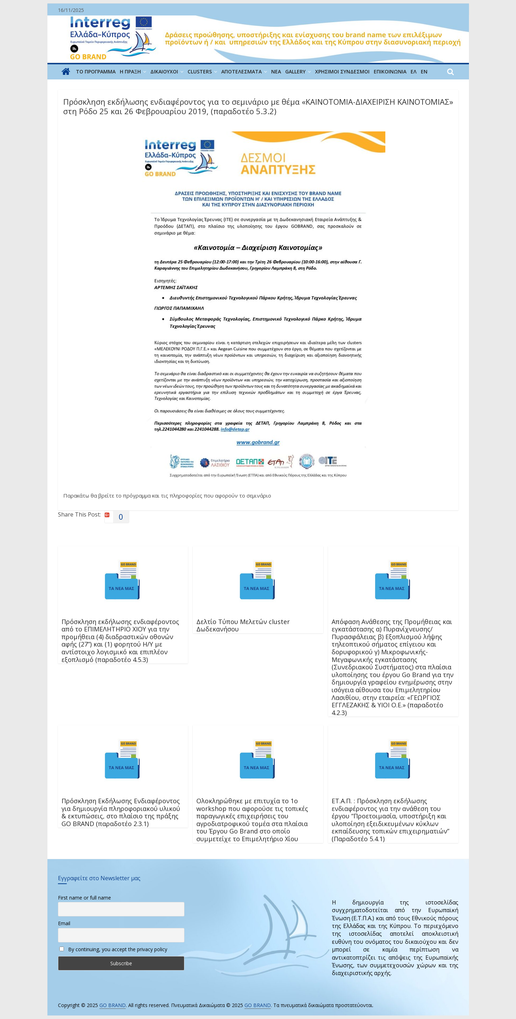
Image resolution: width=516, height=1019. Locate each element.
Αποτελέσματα (241, 71)
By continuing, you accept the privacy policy (113, 949)
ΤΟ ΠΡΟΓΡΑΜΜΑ (96, 71)
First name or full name (84, 897)
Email (64, 923)
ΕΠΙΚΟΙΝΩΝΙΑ (390, 71)
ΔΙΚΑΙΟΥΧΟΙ (164, 71)
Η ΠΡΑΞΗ (130, 71)
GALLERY (295, 71)
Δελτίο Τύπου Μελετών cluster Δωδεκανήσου (243, 625)
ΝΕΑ (276, 71)
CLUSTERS (200, 71)
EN (424, 71)
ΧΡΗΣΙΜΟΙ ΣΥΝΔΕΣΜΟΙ (342, 71)
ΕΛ (414, 71)
